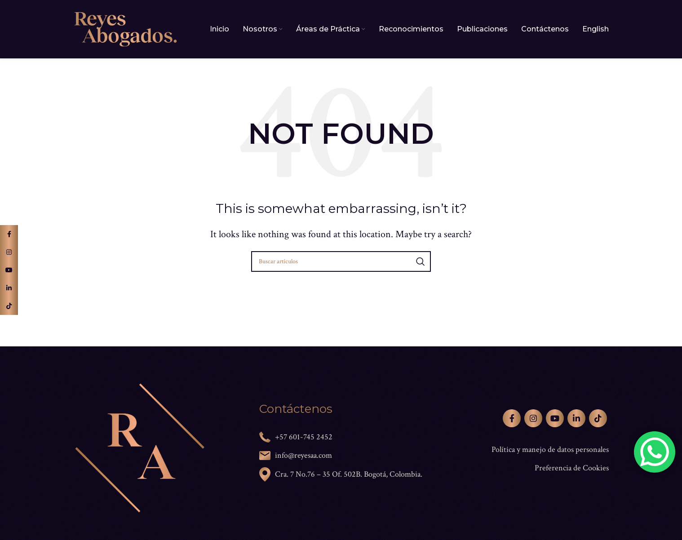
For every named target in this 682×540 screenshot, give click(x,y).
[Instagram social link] (533, 418)
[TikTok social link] (598, 418)
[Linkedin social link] (576, 418)
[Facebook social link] (512, 418)
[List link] (527, 449)
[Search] (341, 261)
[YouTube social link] (555, 418)
